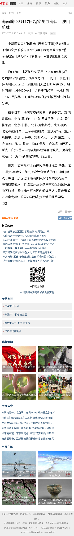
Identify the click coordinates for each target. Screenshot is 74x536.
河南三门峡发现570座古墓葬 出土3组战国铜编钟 (27, 418)
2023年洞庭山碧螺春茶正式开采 (19, 394)
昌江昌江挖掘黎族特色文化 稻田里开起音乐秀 (27, 252)
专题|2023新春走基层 (16, 314)
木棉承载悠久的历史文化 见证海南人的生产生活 (28, 244)
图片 (65, 3)
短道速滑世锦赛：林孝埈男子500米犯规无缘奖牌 (28, 428)
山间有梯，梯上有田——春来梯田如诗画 (24, 248)
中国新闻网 (41, 33)
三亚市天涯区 (12, 306)
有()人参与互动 (10, 218)
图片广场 (7, 447)
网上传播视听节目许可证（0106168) (20, 528)
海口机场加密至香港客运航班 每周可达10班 (26, 231)
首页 (20, 3)
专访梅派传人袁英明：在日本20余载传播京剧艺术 (28, 412)
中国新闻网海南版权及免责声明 (37, 292)
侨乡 (47, 3)
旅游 (29, 3)
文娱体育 (7, 406)
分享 (70, 13)
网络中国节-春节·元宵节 (17, 323)
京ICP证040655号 (48, 528)
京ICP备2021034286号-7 (44, 532)
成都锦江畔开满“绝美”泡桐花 (18, 499)
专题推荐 (7, 298)
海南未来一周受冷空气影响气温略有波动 (24, 235)
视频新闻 (7, 341)
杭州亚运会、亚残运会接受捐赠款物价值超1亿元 (28, 438)
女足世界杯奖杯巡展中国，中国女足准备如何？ (27, 423)
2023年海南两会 (13, 331)
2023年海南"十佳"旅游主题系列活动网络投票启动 (29, 240)
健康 (38, 3)
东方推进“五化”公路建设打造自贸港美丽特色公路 (29, 256)
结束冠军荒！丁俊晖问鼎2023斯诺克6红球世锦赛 (28, 433)
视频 (56, 3)
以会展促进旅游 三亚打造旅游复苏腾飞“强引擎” (28, 260)
